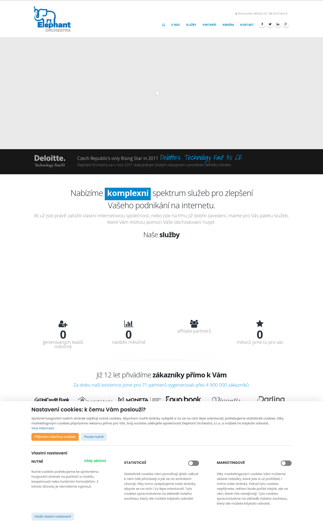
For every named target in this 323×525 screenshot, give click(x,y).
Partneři (209, 25)
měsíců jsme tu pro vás (260, 342)
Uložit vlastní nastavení (53, 516)
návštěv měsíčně (129, 342)
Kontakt (247, 25)
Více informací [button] (42, 428)
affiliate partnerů (194, 331)
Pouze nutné (93, 437)
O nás (175, 25)
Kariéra (228, 25)
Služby (191, 25)
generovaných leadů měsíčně (63, 344)
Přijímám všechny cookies (55, 437)
